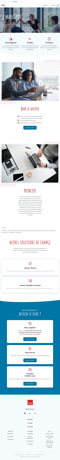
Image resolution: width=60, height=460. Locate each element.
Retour (4, 12)
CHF (53, 5)
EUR (45, 5)
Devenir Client (30, 127)
